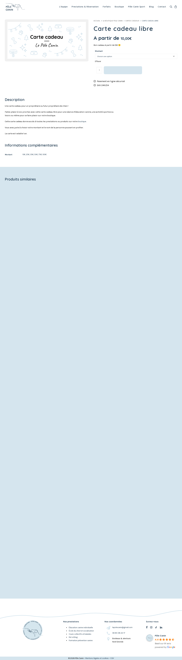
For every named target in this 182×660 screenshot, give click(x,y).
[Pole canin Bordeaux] (15, 6)
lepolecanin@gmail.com (122, 627)
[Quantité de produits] (99, 70)
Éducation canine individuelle (81, 627)
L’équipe (63, 6)
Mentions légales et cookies (97, 658)
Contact (162, 6)
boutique (82, 121)
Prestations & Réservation (85, 6)
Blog (151, 6)
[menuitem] (63, 6)
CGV (112, 658)
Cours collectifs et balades (80, 634)
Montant (99, 51)
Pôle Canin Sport (136, 6)
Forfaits (107, 6)
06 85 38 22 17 (118, 633)
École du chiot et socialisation (81, 631)
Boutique (119, 6)
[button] (171, 6)
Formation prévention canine (81, 640)
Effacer (98, 61)
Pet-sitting (73, 637)
